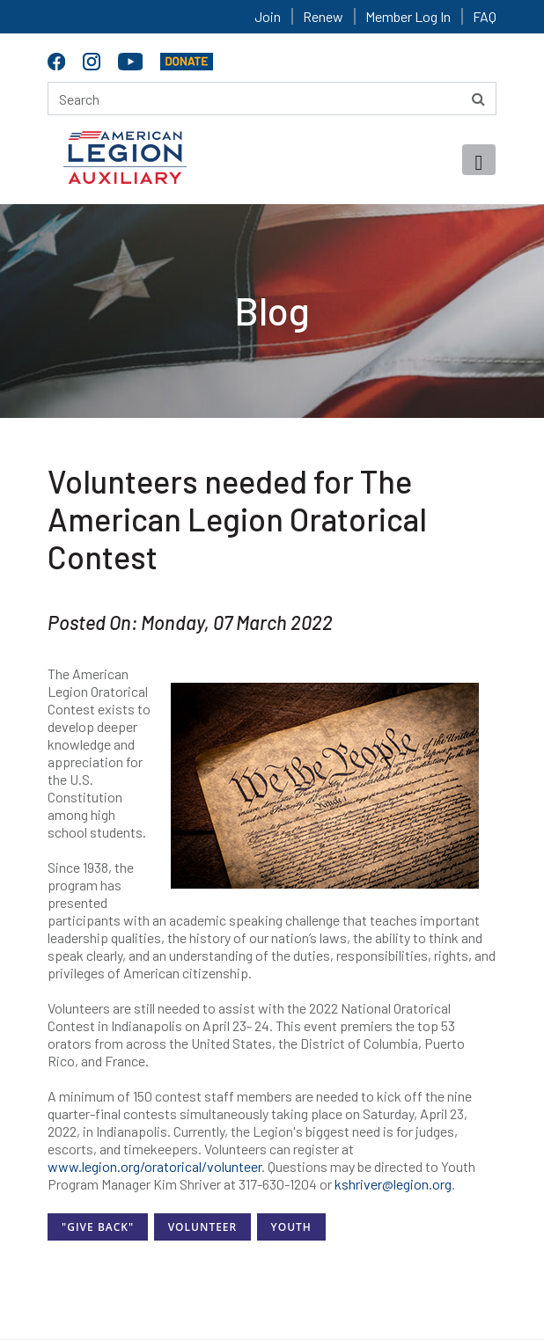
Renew (323, 16)
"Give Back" (98, 1226)
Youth (291, 1226)
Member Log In (408, 16)
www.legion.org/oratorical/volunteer (154, 1166)
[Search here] (272, 98)
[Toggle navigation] (479, 159)
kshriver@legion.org (393, 1183)
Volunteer (203, 1226)
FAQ (484, 16)
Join (267, 16)
